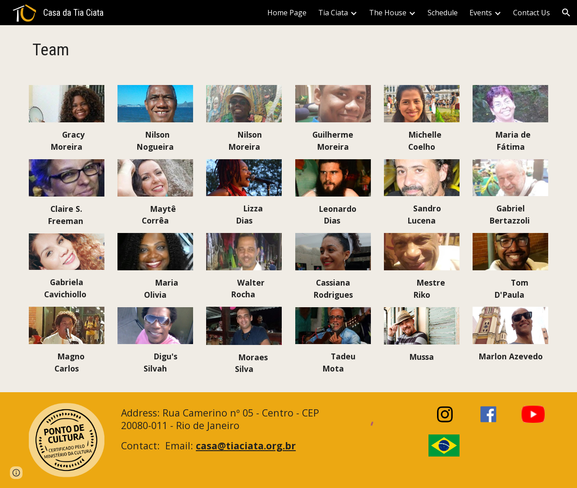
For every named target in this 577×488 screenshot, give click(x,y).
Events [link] (480, 13)
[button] (566, 12)
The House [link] (387, 13)
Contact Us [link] (531, 13)
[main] (66, 49)
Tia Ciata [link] (333, 13)
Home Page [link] (287, 13)
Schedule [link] (443, 13)
